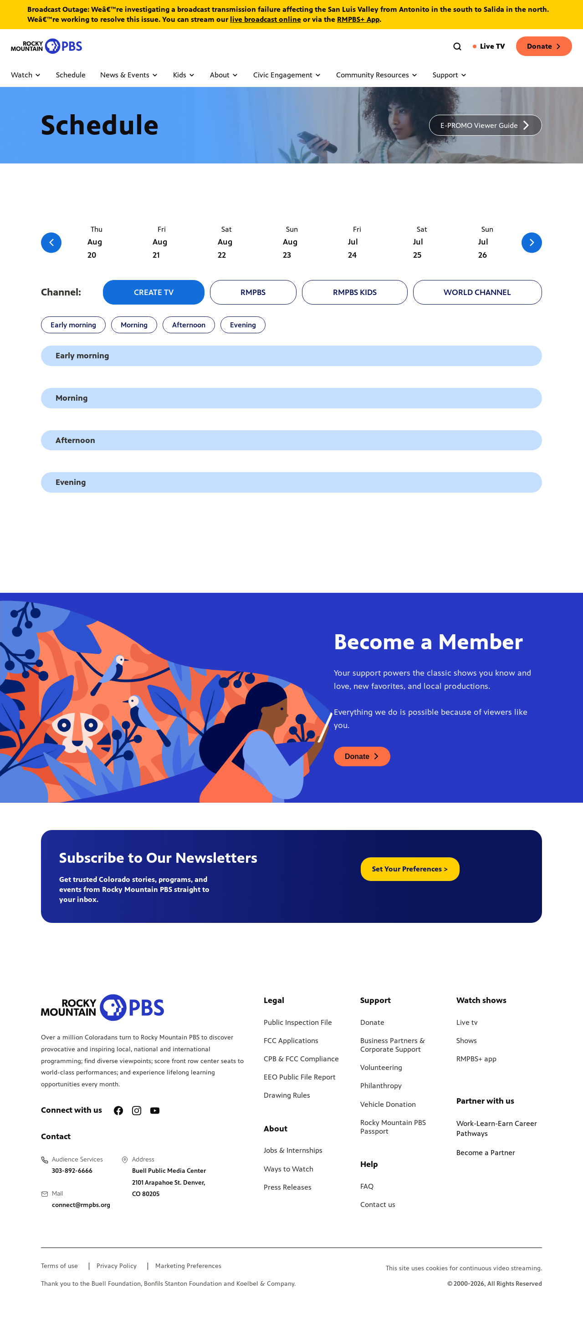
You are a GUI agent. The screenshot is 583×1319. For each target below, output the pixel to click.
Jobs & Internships (293, 1150)
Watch (26, 75)
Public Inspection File (298, 1022)
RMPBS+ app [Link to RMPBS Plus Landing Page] (476, 1058)
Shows (466, 1040)
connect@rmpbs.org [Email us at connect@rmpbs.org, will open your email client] (81, 1205)
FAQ (366, 1186)
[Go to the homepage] (47, 46)
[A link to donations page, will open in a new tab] (362, 756)
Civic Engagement (287, 75)
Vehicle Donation (388, 1104)
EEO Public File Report (300, 1077)
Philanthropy (381, 1085)
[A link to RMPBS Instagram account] (136, 1110)
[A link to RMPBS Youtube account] (154, 1110)
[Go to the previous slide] (51, 242)
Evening (243, 325)
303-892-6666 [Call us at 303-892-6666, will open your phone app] (72, 1171)
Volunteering (381, 1067)
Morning (134, 325)
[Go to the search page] (457, 46)
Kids (184, 75)
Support (450, 75)
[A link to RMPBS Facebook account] (118, 1110)
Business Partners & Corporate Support (392, 1045)
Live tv (467, 1022)
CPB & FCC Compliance (301, 1058)
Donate (544, 46)
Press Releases (288, 1187)
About (224, 75)
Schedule (71, 75)
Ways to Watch (288, 1169)
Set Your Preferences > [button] (410, 869)
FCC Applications (291, 1040)
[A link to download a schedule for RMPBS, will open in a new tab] (485, 125)
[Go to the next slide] (532, 242)
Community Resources (377, 75)
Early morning (73, 325)
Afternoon (188, 325)
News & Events (129, 75)
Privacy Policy (117, 1266)
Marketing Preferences (188, 1266)
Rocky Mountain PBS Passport (393, 1127)
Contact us (377, 1204)
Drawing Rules (287, 1095)
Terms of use (59, 1266)
